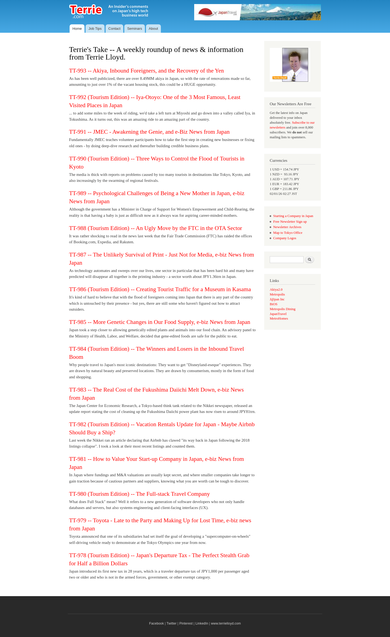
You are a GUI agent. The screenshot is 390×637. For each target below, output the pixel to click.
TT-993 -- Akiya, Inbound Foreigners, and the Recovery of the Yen (146, 70)
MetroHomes (279, 318)
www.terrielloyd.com (226, 623)
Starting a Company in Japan (293, 216)
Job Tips (95, 29)
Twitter (172, 623)
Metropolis (277, 294)
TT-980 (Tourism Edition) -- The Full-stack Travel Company (139, 494)
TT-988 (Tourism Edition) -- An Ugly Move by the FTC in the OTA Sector (155, 228)
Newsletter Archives (287, 227)
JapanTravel (278, 314)
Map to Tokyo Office (288, 233)
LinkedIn (202, 623)
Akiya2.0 (276, 289)
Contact (114, 29)
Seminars (134, 29)
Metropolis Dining (282, 309)
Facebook (156, 623)
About (153, 29)
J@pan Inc (277, 299)
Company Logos (284, 238)
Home (77, 29)
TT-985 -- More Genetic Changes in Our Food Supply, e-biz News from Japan (159, 322)
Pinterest (186, 623)
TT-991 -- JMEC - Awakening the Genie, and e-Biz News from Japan (149, 132)
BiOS (273, 304)
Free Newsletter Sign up (290, 222)
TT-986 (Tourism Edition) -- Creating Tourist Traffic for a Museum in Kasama (160, 289)
